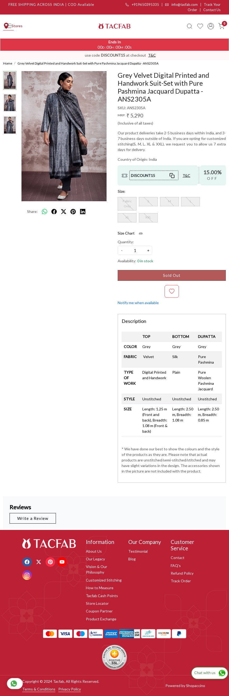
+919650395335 (142, 4)
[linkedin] (82, 211)
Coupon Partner (99, 611)
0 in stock (145, 261)
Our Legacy (95, 559)
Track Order (181, 581)
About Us (94, 551)
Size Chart (132, 233)
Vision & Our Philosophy (96, 569)
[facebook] (54, 211)
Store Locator (97, 603)
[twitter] (63, 211)
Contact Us (212, 10)
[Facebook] (27, 561)
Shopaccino (195, 685)
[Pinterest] (51, 561)
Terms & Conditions (38, 689)
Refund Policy (182, 573)
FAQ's (176, 565)
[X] (39, 561)
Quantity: (126, 242)
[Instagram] (27, 574)
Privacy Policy (69, 689)
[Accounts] (210, 26)
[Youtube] (62, 561)
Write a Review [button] (32, 518)
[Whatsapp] (44, 211)
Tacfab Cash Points (102, 595)
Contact (177, 557)
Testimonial (138, 551)
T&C (152, 55)
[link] (189, 26)
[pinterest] (73, 211)
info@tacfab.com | (184, 4)
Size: (121, 191)
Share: (32, 211)
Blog (132, 559)
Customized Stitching (104, 580)
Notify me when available (138, 302)
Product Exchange (101, 619)
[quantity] (135, 250)
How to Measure (99, 587)
